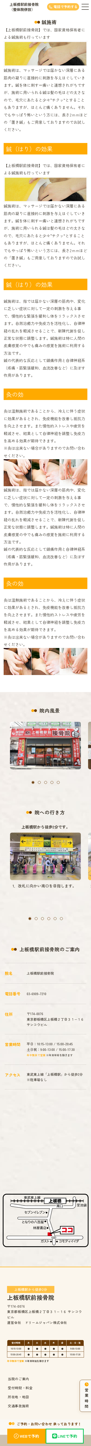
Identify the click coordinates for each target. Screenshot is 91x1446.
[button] (33, 782)
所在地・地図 (18, 1396)
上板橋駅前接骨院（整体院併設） (24, 7)
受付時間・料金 (20, 1387)
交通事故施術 (18, 1405)
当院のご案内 (18, 1378)
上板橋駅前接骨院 (30, 1293)
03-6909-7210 (36, 993)
